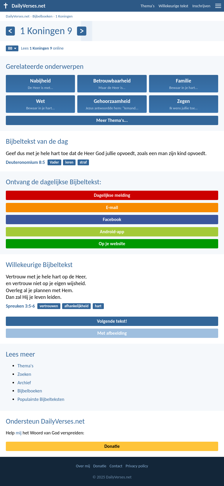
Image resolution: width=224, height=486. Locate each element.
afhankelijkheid (76, 306)
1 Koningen (64, 16)
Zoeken (24, 374)
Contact (116, 466)
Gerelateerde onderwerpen (44, 66)
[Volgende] (81, 31)
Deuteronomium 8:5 (25, 162)
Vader (54, 162)
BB (12, 48)
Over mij (83, 466)
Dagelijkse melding (112, 195)
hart (98, 306)
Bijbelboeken (42, 16)
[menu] (218, 8)
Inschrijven (201, 5)
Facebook (112, 219)
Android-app (112, 231)
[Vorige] (10, 31)
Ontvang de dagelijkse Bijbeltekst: (53, 182)
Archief (24, 382)
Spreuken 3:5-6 (20, 306)
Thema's (148, 5)
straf (83, 162)
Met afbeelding (112, 333)
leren (69, 162)
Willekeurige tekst (173, 5)
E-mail (112, 207)
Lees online (42, 48)
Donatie (112, 446)
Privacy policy (137, 466)
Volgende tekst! (112, 321)
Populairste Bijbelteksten (41, 399)
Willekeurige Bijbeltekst (39, 264)
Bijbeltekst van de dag (37, 141)
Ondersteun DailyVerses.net (45, 421)
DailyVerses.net (17, 16)
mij (19, 433)
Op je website (112, 243)
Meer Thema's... (112, 120)
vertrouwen (49, 306)
